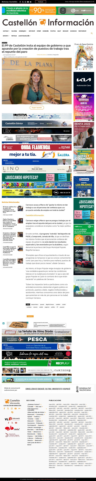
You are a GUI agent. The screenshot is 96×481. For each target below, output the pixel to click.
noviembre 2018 (79, 438)
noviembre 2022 (63, 420)
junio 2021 (77, 426)
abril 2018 (51, 441)
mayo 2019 (74, 436)
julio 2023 (88, 416)
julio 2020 (88, 430)
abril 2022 (81, 422)
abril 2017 (66, 445)
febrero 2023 (81, 418)
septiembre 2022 (81, 420)
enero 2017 (89, 445)
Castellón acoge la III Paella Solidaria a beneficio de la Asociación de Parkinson (9, 250)
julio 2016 (59, 449)
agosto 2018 (62, 440)
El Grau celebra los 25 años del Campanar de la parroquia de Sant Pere (9, 210)
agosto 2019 (52, 436)
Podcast (40, 2)
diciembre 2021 (69, 424)
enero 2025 (60, 410)
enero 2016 (60, 451)
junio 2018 (77, 440)
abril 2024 (51, 414)
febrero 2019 (52, 438)
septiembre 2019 (81, 434)
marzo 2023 (73, 418)
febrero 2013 (52, 465)
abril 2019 (81, 436)
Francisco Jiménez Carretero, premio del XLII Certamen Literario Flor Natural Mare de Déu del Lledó (9, 236)
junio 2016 (66, 449)
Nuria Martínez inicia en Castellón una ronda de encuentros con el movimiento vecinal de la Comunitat (10, 222)
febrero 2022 (52, 424)
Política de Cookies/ (58, 479)
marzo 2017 (73, 445)
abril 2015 (51, 455)
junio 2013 (66, 463)
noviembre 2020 (53, 430)
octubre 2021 (88, 424)
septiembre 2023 (72, 416)
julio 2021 (70, 426)
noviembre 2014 (53, 457)
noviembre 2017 (53, 443)
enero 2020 (89, 432)
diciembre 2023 (84, 414)
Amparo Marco (34, 304)
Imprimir (30, 316)
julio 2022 (59, 422)
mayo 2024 (84, 412)
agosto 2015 (62, 453)
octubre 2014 (62, 457)
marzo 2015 (59, 455)
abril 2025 (81, 408)
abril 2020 (66, 432)
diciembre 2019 (53, 434)
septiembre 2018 (53, 440)
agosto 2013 (52, 463)
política (53, 307)
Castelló (4, 42)
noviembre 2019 (63, 434)
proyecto (62, 307)
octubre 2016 (72, 447)
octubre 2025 (72, 406)
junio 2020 (51, 432)
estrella (41, 307)
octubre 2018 (88, 438)
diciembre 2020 (84, 428)
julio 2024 (70, 412)
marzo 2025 (88, 408)
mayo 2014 (59, 459)
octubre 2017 (62, 443)
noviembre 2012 (79, 465)
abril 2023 (66, 418)
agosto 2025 (52, 408)
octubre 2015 (88, 451)
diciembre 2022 (53, 420)
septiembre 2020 (72, 430)
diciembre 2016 (53, 447)
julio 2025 (59, 408)
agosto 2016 (52, 449)
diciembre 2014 (84, 455)
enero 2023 (89, 418)
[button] (92, 33)
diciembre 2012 (69, 465)
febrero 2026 (74, 404)
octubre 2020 (62, 430)
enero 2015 (75, 455)
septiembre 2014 (72, 457)
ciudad (63, 304)
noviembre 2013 (63, 461)
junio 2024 (77, 412)
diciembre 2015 (69, 451)
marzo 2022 (88, 422)
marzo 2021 (59, 428)
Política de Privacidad (46, 479)
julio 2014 (88, 457)
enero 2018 (75, 441)
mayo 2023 (59, 418)
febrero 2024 (67, 414)
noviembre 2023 (53, 416)
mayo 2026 (52, 404)
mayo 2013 (74, 463)
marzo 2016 (88, 449)
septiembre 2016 (81, 447)
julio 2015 (70, 453)
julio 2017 (88, 443)
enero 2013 (60, 465)
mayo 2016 (74, 449)
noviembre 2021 (79, 424)
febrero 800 (52, 467)
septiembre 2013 (81, 461)
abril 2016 (81, 449)
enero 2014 (89, 459)
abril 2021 (51, 428)
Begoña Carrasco (50, 304)
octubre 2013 (72, 461)
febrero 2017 (81, 445)
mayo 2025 (74, 408)
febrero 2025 (52, 410)
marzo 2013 (88, 463)
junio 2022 (66, 422)
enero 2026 (82, 404)
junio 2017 (51, 445)
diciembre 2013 (53, 461)
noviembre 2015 (79, 451)
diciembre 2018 (69, 438)
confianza (29, 307)
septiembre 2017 (72, 443)
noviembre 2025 (63, 406)
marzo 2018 (59, 441)
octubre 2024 (88, 410)
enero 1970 (87, 465)
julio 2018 (70, 440)
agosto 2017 (81, 443)
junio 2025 (66, 408)
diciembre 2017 (84, 441)
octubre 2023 (62, 416)
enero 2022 (60, 424)
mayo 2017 (59, 445)
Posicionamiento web (70, 479)
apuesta (42, 304)
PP (57, 307)
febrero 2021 (67, 428)
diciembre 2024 (69, 410)
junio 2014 (51, 459)
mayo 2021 (84, 426)
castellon (58, 304)
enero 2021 (75, 428)
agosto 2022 (52, 422)
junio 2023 (51, 418)
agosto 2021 (62, 426)
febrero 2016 (52, 451)
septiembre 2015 (53, 453)
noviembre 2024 (79, 410)
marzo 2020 (73, 432)
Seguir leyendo (37, 107)
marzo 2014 (73, 459)
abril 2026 (59, 404)
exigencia (47, 307)
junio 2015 (77, 453)
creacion (35, 307)
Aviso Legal (37, 479)
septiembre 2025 (81, 406)
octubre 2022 (72, 420)
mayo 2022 (74, 422)
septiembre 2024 (53, 412)
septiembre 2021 (53, 426)
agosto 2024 (62, 412)
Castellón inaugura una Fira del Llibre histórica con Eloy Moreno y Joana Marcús (9, 262)
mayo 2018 (84, 440)
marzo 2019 (88, 436)
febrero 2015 (67, 455)
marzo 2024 (59, 414)
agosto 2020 (81, 430)
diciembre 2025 (53, 406)
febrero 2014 (81, 459)
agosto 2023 (81, 416)
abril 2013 (81, 463)
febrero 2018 (67, 441)
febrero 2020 (81, 432)
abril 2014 (66, 459)
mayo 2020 (59, 432)
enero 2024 (75, 414)
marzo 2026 (66, 404)
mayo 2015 (84, 453)
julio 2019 (59, 436)
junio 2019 (66, 436)
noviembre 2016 (63, 447)
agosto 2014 (81, 457)
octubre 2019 (72, 434)
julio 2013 (59, 463)
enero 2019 (60, 438)
